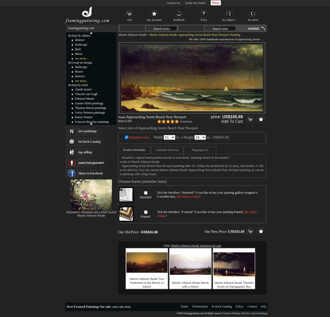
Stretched (145, 197)
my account (154, 20)
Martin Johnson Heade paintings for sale (196, 245)
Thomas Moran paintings (90, 108)
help (263, 306)
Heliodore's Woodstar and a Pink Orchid (91, 212)
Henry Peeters (84, 117)
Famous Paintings (232, 313)
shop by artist (79, 85)
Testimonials (200, 306)
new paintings (87, 131)
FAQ (204, 20)
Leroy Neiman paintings (90, 112)
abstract (80, 40)
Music (79, 54)
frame (184, 306)
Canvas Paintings (259, 313)
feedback (178, 20)
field (78, 49)
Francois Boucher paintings (92, 122)
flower (79, 71)
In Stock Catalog (89, 141)
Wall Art (246, 313)
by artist (253, 20)
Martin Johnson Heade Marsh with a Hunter (190, 284)
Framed (145, 216)
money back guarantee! (91, 163)
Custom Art (173, 2)
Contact (252, 306)
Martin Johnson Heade (133, 35)
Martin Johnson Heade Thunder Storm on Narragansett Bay (233, 284)
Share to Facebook (90, 173)
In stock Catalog (222, 306)
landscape (81, 44)
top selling (85, 152)
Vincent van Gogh (86, 94)
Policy (240, 306)
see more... (81, 58)
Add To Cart (232, 121)
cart (129, 20)
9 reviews (186, 121)
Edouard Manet (84, 98)
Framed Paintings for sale (92, 307)
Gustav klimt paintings (89, 103)
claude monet (83, 89)
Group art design (81, 62)
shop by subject (80, 35)
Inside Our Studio (195, 2)
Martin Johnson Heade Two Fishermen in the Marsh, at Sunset (147, 282)
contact (253, 28)
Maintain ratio (139, 137)
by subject (228, 20)
